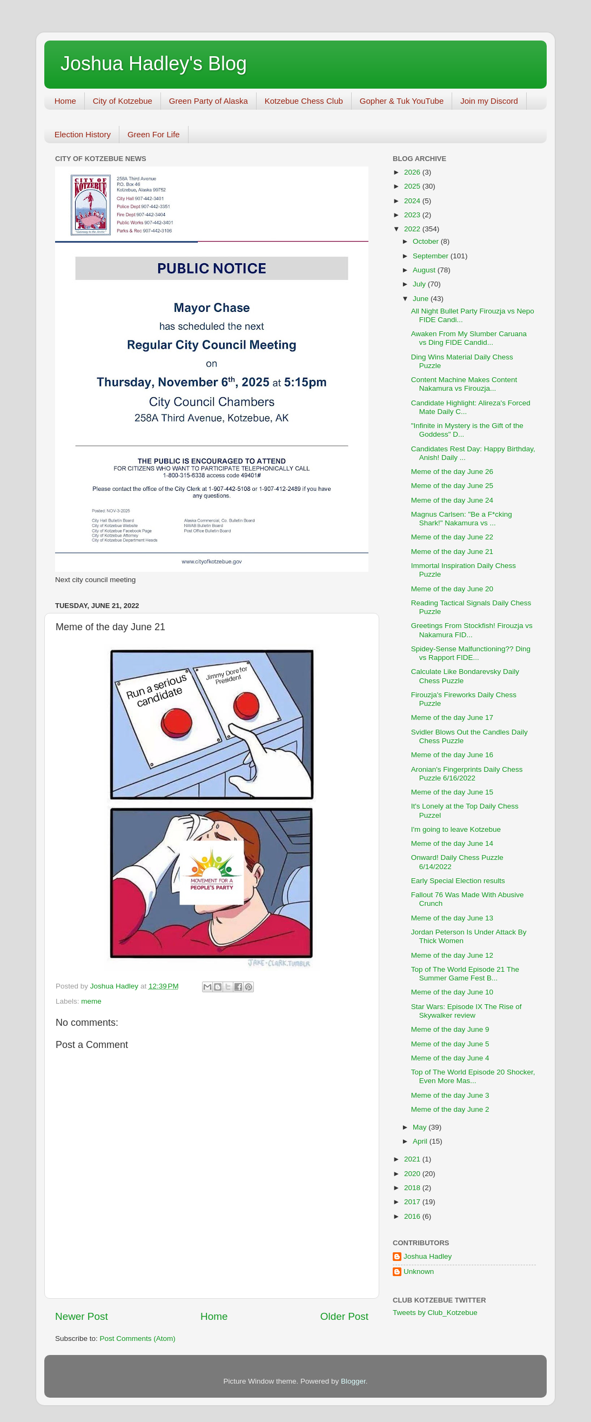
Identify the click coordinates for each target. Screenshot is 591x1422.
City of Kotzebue (122, 100)
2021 (413, 1159)
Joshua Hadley (428, 1256)
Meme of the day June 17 (452, 717)
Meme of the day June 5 (450, 1044)
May (420, 1127)
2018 (413, 1188)
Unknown (419, 1271)
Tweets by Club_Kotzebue (435, 1312)
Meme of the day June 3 (450, 1095)
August (425, 270)
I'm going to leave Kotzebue (456, 829)
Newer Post (81, 1316)
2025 (413, 186)
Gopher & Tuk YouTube (402, 100)
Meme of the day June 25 (452, 486)
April (421, 1141)
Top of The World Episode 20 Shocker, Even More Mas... (473, 1076)
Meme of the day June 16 (452, 755)
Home (65, 100)
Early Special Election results (458, 881)
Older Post (344, 1316)
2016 (413, 1216)
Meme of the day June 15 (452, 792)
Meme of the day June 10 (452, 992)
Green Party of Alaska (208, 100)
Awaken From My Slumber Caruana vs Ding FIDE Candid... (469, 338)
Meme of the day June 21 (452, 552)
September (432, 256)
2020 (413, 1174)
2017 (413, 1202)
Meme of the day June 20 (452, 589)
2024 (413, 201)
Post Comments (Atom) (138, 1338)
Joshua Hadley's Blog (154, 63)
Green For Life (153, 134)
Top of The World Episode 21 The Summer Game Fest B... (465, 973)
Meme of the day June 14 (452, 843)
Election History (83, 134)
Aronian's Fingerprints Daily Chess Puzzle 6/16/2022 (467, 773)
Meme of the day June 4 (450, 1058)
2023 (413, 215)
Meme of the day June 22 (452, 537)
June (422, 299)
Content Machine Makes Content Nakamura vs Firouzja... (464, 384)
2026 (413, 172)
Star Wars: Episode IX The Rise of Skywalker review (466, 1011)
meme (91, 1001)
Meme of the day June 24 (452, 500)
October (427, 241)
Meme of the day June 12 (452, 955)
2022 (413, 229)
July (420, 284)
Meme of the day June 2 (450, 1109)
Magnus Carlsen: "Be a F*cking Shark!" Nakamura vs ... (461, 518)
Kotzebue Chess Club (304, 100)
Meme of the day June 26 (452, 472)
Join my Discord (489, 100)
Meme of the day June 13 (452, 918)
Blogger (353, 1381)
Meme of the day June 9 (450, 1029)
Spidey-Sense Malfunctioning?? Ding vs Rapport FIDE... (470, 653)
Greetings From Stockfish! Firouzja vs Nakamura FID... (472, 630)
